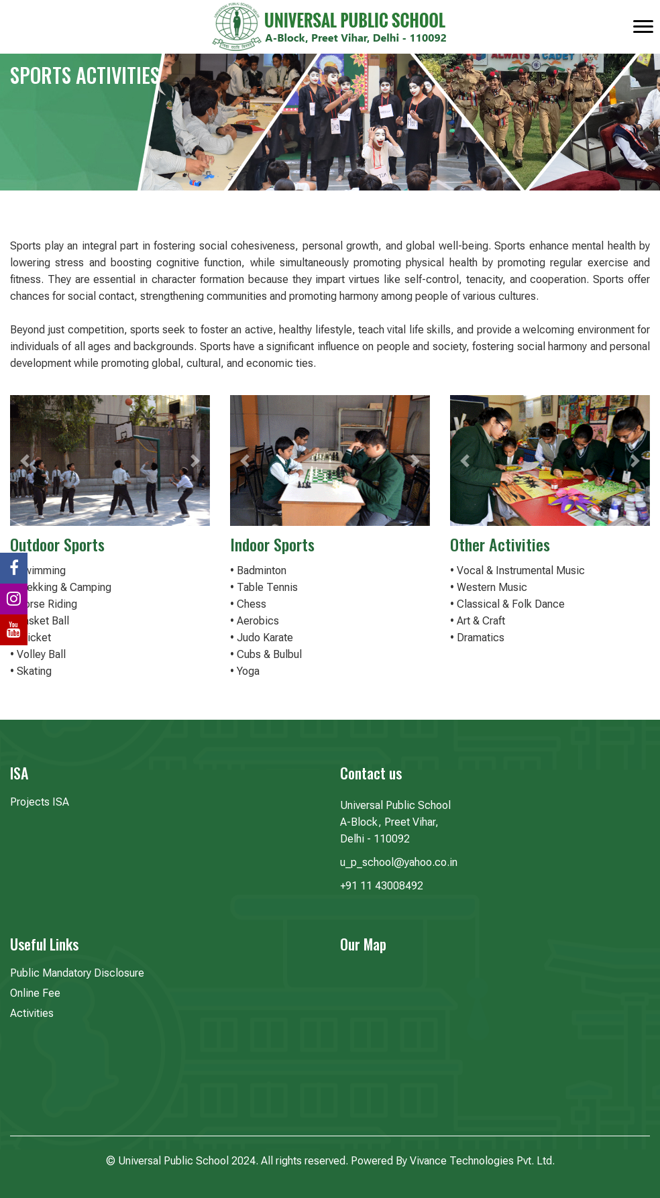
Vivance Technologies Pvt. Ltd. (482, 1160)
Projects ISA (39, 802)
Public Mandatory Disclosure (77, 973)
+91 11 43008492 (381, 885)
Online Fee (35, 993)
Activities (32, 1013)
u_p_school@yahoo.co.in (398, 862)
